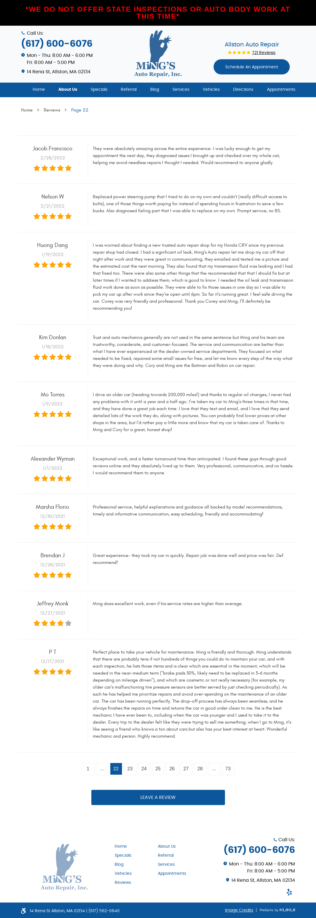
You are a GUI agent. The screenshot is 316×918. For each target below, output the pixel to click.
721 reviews (263, 53)
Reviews (52, 110)
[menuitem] (39, 90)
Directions (243, 90)
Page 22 (79, 110)
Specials (99, 90)
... (102, 768)
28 (200, 768)
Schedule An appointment (251, 67)
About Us (67, 90)
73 (228, 768)
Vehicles (211, 90)
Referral (129, 90)
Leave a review (158, 797)
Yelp (289, 892)
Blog (154, 90)
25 (158, 768)
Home (39, 90)
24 (144, 768)
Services (180, 90)
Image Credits (239, 910)
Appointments (281, 90)
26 (172, 768)
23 (130, 768)
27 (186, 768)
